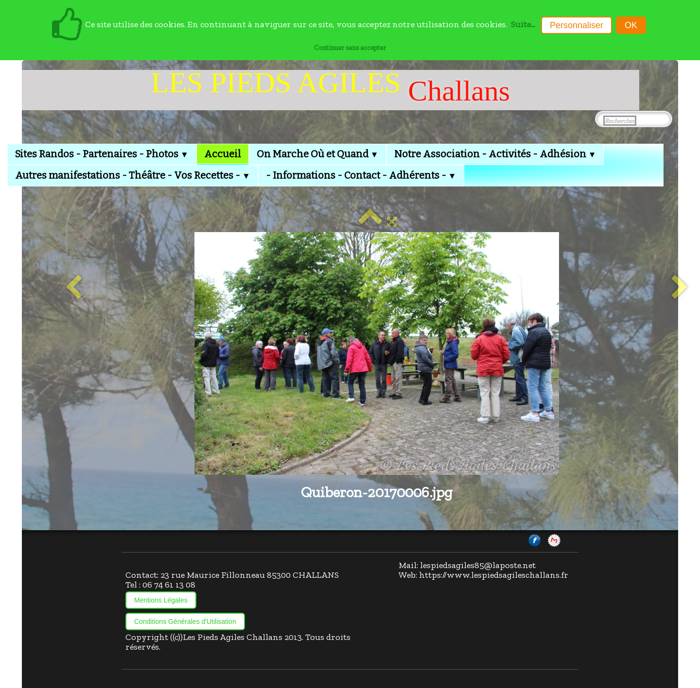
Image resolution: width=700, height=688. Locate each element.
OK (631, 25)
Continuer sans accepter (350, 47)
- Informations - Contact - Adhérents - (361, 175)
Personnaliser (576, 25)
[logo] (330, 90)
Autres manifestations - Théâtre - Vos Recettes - (132, 175)
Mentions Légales (161, 600)
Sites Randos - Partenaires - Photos (102, 154)
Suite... (523, 24)
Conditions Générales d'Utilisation (185, 621)
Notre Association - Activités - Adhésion (495, 154)
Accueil (222, 154)
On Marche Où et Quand (318, 154)
